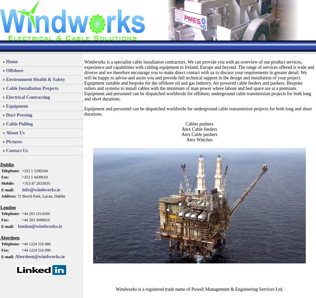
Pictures (14, 141)
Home (12, 61)
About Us (15, 132)
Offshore (15, 70)
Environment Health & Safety (35, 79)
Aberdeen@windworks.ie (40, 256)
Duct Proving (19, 115)
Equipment (17, 106)
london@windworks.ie (40, 226)
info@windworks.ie (37, 189)
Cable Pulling (19, 124)
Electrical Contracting (28, 97)
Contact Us (17, 150)
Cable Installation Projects (32, 88)
